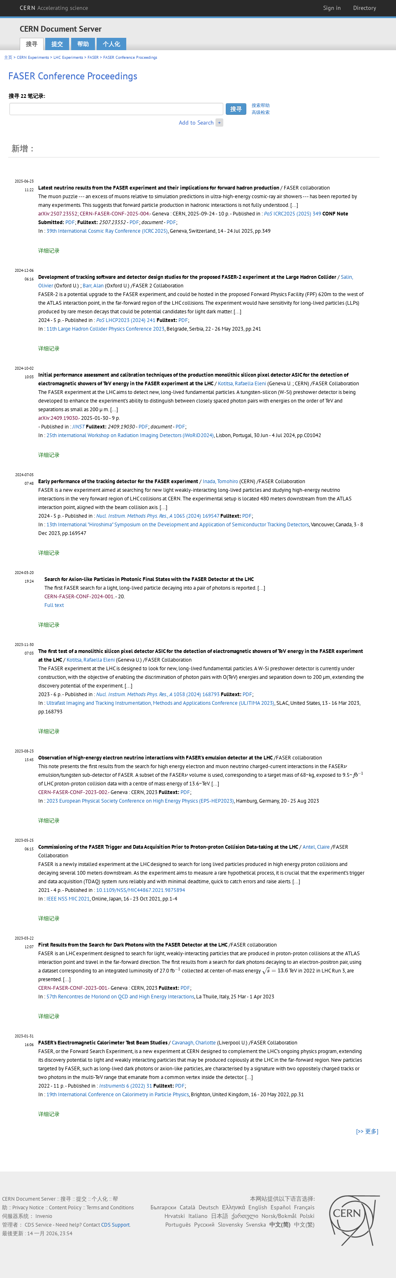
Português (178, 1224)
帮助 (83, 44)
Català (187, 1207)
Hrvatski (174, 1216)
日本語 (219, 1216)
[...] (294, 204)
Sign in (332, 8)
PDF (70, 222)
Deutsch (209, 1207)
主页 (8, 57)
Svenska (256, 1224)
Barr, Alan (93, 285)
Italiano (198, 1216)
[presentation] (345, 767)
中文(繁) (304, 1224)
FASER (93, 57)
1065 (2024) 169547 (157, 515)
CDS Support (115, 1224)
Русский (204, 1224)
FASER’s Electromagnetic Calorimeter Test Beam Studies (102, 1042)
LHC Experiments (68, 57)
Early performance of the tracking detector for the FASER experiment (118, 481)
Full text (54, 605)
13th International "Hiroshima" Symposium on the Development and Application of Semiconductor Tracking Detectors (177, 524)
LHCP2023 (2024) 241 (125, 320)
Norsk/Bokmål (279, 1216)
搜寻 (31, 44)
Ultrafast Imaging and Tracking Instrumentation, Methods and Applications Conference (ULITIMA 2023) (160, 702)
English (257, 1207)
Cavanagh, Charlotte (194, 1042)
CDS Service (38, 1224)
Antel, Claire (316, 846)
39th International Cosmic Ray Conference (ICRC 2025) (107, 230)
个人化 (111, 44)
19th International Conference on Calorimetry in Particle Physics (117, 1094)
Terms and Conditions (110, 1207)
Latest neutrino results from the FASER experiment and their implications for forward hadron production (158, 187)
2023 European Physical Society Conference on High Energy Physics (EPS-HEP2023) (140, 800)
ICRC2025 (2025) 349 (292, 213)
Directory (364, 8)
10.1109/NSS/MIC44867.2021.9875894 (140, 890)
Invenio (43, 1216)
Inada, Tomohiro (220, 481)
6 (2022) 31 (125, 1085)
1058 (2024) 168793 (158, 694)
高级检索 (261, 112)
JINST (78, 426)
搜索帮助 (261, 105)
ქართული (245, 1216)
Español (281, 1207)
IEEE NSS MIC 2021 (68, 898)
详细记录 (49, 250)
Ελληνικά (233, 1207)
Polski (307, 1216)
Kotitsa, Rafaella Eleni (242, 383)
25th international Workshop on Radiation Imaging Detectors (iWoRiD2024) (130, 435)
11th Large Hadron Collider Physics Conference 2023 (105, 328)
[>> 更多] (367, 1131)
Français (304, 1207)
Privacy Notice (28, 1207)
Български (163, 1207)
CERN (54, 8)
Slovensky (230, 1224)
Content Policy (65, 1207)
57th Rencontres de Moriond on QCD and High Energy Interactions (120, 996)
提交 (57, 44)
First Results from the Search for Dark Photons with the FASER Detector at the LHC (132, 944)
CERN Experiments (33, 57)
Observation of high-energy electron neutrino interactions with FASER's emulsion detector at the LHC (155, 757)
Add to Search (196, 122)
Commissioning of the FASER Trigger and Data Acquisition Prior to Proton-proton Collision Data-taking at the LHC (168, 846)
